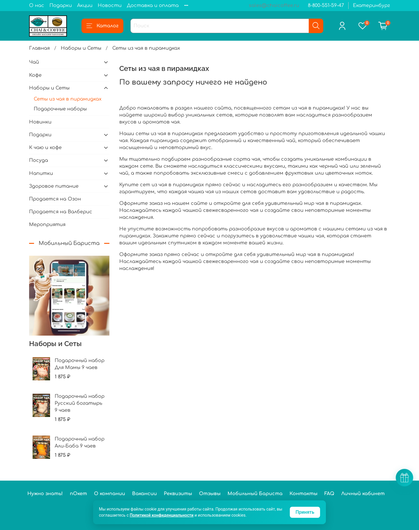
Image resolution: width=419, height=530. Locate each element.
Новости (110, 5)
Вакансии (144, 493)
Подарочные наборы (60, 109)
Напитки (41, 173)
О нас (36, 5)
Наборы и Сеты (81, 48)
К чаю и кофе (45, 147)
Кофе (35, 75)
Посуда (38, 160)
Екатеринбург (371, 5)
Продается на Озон (55, 199)
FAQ (329, 493)
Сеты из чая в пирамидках (68, 99)
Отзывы (210, 493)
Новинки (40, 122)
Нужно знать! (45, 493)
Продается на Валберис (60, 211)
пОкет (78, 493)
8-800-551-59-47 (326, 5)
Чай (34, 62)
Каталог (102, 26)
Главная (39, 48)
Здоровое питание (54, 186)
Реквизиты (178, 493)
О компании (109, 493)
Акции (85, 5)
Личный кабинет (363, 493)
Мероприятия (47, 224)
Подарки (60, 5)
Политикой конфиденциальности (161, 515)
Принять (305, 512)
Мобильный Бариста (255, 493)
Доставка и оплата (153, 5)
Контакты (303, 493)
